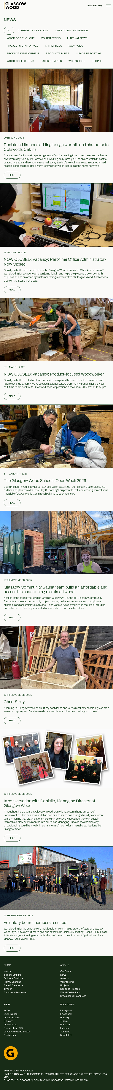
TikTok (64, 1021)
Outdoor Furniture (13, 978)
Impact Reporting (88, 53)
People (97, 61)
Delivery (8, 1021)
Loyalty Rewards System (17, 1031)
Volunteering (51, 38)
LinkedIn (64, 1028)
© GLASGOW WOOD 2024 (19, 1070)
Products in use (57, 53)
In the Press (53, 46)
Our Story (65, 971)
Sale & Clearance (13, 985)
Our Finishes (10, 1014)
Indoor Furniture (12, 975)
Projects (64, 985)
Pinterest (65, 1024)
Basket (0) (94, 5)
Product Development (23, 53)
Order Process (12, 1017)
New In (7, 971)
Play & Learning (12, 982)
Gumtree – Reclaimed (15, 992)
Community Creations (33, 30)
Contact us (10, 1035)
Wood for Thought (21, 38)
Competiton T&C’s (14, 1028)
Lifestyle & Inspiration (71, 30)
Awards (64, 978)
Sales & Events (51, 61)
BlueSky (64, 1017)
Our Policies (10, 1024)
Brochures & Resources (73, 996)
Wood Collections (20, 61)
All (9, 30)
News (63, 975)
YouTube (65, 1031)
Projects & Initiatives (22, 46)
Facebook (66, 1014)
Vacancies (76, 46)
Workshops (77, 61)
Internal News (77, 38)
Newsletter (66, 1035)
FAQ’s (7, 1010)
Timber (8, 989)
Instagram (66, 1010)
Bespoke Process (70, 989)
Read (12, 175)
